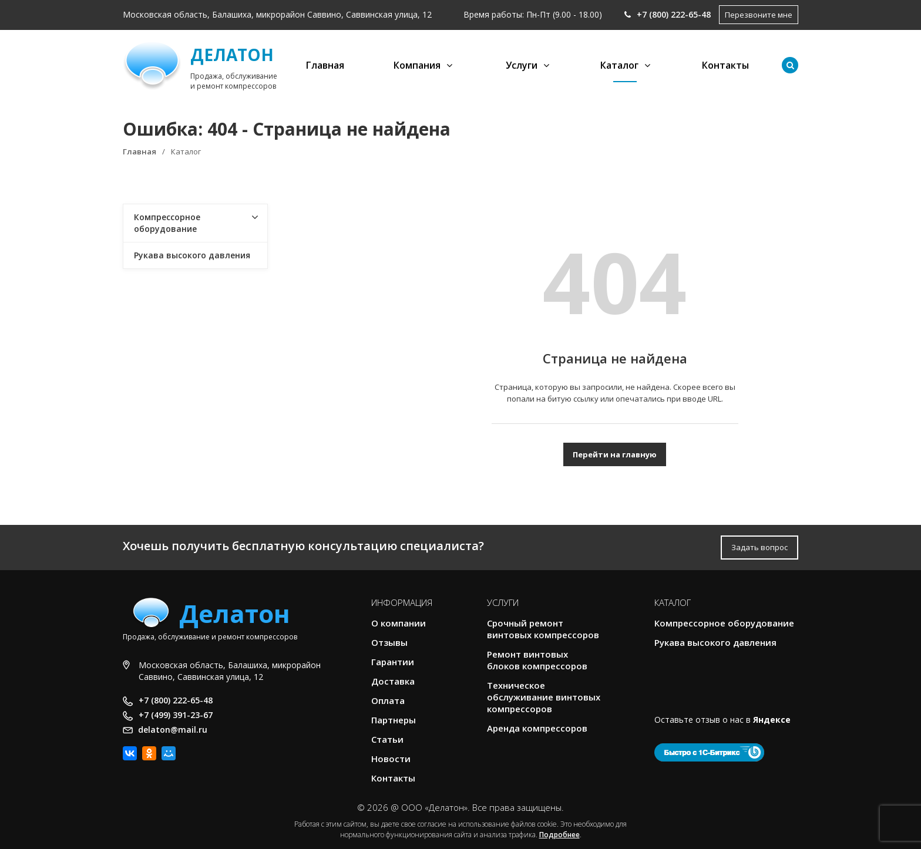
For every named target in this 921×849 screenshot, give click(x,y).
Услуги (521, 65)
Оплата (388, 700)
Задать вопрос (759, 547)
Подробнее (559, 835)
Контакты (725, 65)
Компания (417, 65)
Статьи (387, 739)
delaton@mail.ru (172, 729)
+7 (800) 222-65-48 (667, 14)
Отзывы (389, 642)
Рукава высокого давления (192, 255)
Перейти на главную (615, 454)
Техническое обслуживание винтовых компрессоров (543, 697)
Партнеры (393, 720)
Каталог (619, 65)
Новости (391, 758)
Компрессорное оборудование (167, 222)
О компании (398, 623)
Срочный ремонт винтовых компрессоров (543, 629)
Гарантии (392, 662)
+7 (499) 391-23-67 (176, 714)
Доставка (393, 681)
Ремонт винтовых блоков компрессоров (537, 660)
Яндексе (772, 719)
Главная (325, 65)
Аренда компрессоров (537, 728)
